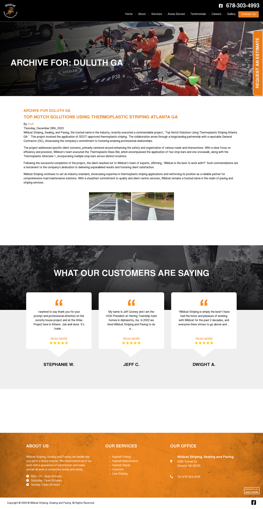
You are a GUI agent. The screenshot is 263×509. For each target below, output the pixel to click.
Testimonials (198, 14)
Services (156, 14)
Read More (58, 339)
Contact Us (248, 14)
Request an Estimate (258, 63)
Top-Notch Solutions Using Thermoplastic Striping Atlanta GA (101, 117)
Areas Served (176, 14)
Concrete (118, 469)
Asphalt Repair (121, 465)
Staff (31, 124)
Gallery (231, 14)
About (142, 14)
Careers (216, 14)
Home (129, 14)
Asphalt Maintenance (125, 461)
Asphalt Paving (121, 457)
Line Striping (119, 473)
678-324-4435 (191, 477)
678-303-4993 (242, 6)
